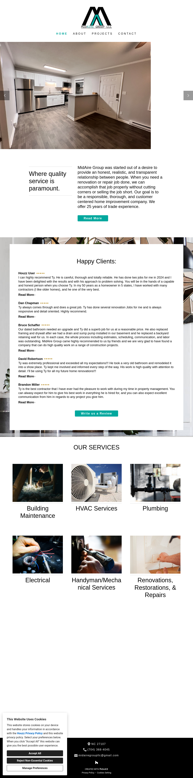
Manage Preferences (34, 768)
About (79, 33)
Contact (127, 33)
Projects (102, 33)
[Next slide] (188, 95)
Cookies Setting (104, 773)
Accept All (35, 753)
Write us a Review (96, 413)
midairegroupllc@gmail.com (98, 755)
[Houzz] (96, 762)
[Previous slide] (4, 95)
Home (62, 33)
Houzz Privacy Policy (30, 733)
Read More (93, 218)
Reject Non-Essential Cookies (35, 760)
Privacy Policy (88, 773)
